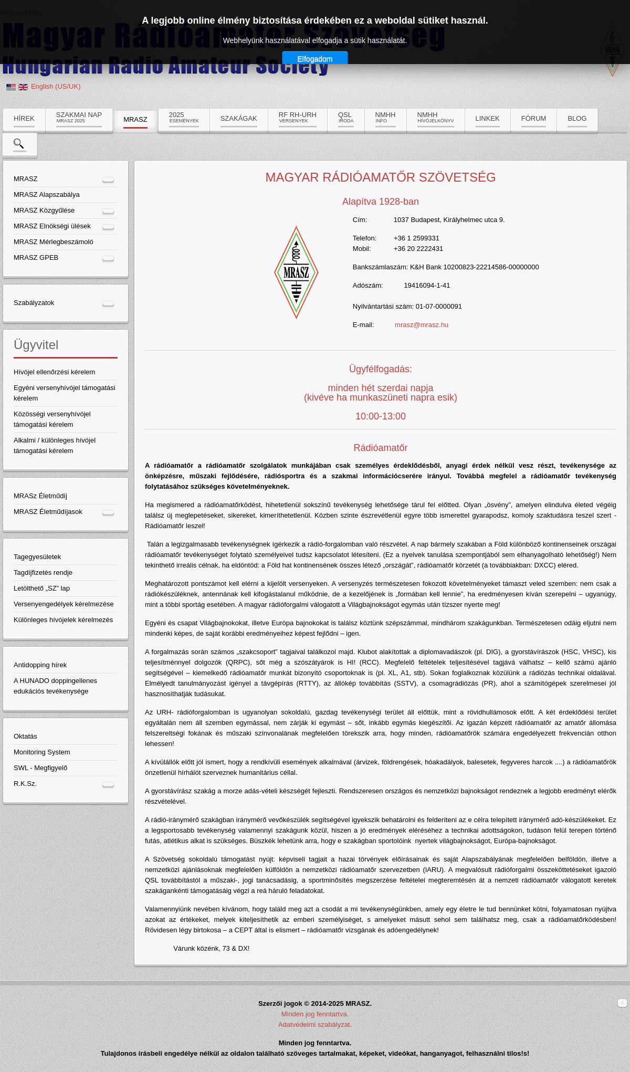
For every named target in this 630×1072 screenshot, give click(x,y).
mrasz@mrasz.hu (421, 325)
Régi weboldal (21, 13)
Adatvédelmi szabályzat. (315, 1024)
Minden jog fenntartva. (315, 1014)
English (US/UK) (56, 86)
